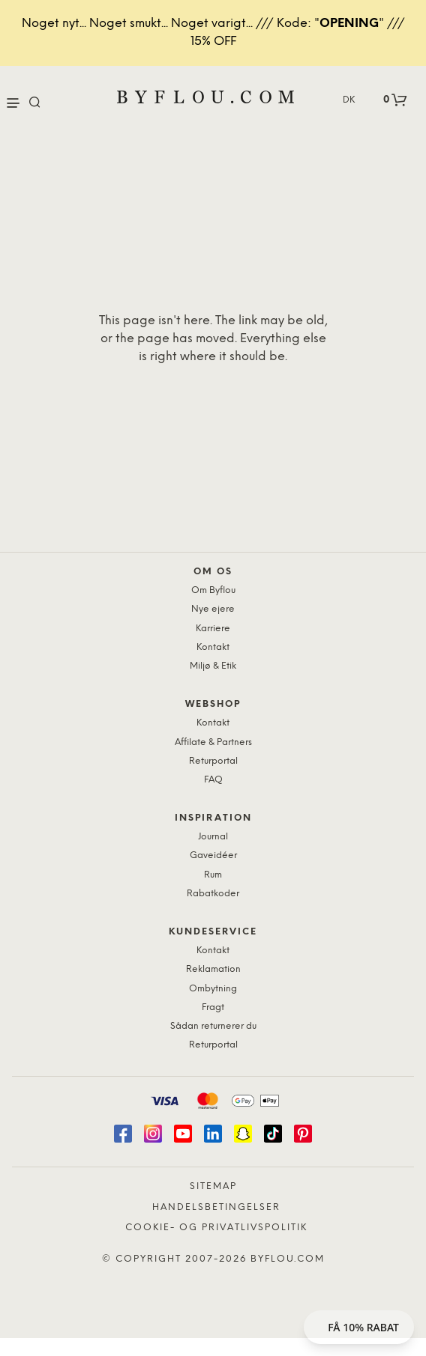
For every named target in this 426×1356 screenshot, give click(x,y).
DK (349, 100)
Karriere (213, 628)
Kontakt (213, 647)
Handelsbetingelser (216, 1207)
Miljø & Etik (213, 666)
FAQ (213, 780)
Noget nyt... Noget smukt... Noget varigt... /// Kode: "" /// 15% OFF (213, 32)
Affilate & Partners (213, 742)
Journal (213, 837)
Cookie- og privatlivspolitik (216, 1227)
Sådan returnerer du (213, 1026)
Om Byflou (213, 590)
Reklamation (213, 969)
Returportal (213, 761)
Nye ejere (213, 609)
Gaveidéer (213, 855)
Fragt (213, 1007)
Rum (213, 875)
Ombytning (213, 989)
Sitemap (213, 1186)
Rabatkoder (213, 894)
